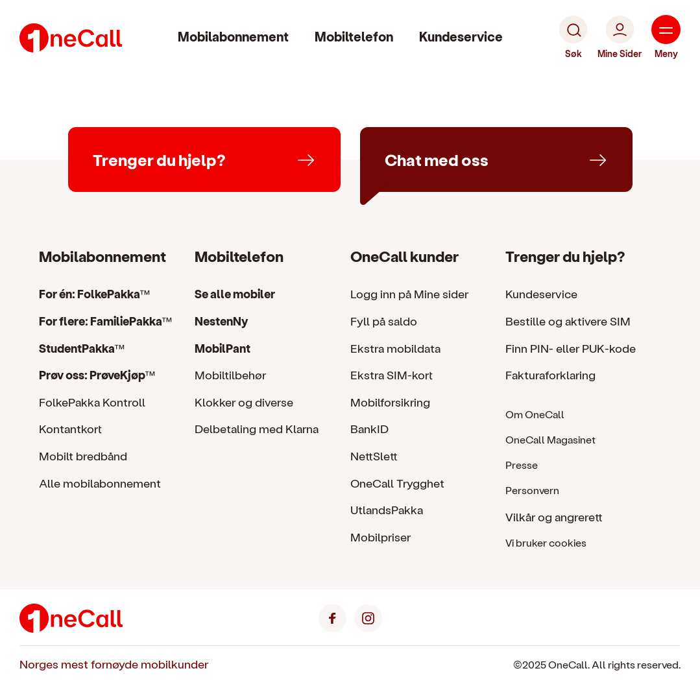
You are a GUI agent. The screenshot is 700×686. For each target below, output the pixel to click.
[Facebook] (332, 616)
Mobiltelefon (354, 36)
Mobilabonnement (233, 36)
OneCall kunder (404, 256)
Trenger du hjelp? (565, 256)
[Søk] (573, 37)
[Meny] (666, 37)
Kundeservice (461, 36)
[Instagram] (368, 616)
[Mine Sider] (619, 37)
